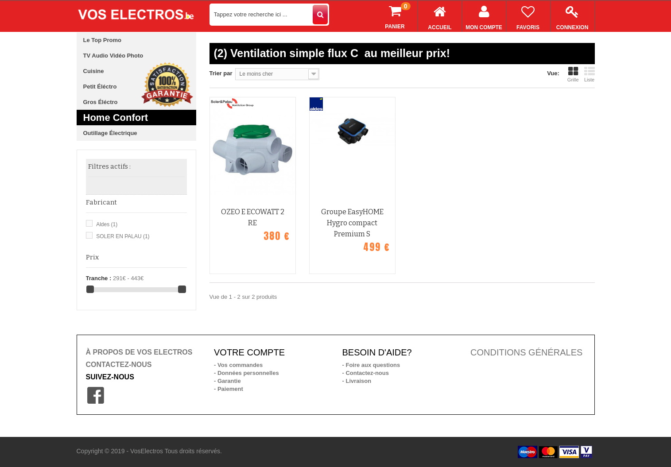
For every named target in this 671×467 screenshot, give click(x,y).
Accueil (440, 16)
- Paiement (228, 389)
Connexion (572, 16)
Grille (573, 74)
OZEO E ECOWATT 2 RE (252, 217)
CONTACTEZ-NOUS (119, 364)
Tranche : (99, 278)
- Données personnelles (246, 373)
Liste (589, 74)
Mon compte (484, 16)
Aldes (106, 224)
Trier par (221, 73)
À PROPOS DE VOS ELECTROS (139, 352)
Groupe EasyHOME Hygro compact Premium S (352, 223)
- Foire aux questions (371, 365)
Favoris (528, 16)
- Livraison (357, 381)
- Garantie (227, 381)
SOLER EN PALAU (122, 236)
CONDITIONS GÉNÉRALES (526, 352)
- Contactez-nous (365, 373)
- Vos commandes (238, 365)
